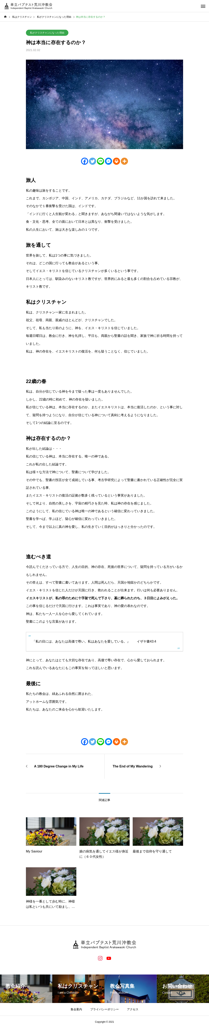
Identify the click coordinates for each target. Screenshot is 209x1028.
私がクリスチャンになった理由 (47, 32)
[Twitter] (92, 161)
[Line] (100, 161)
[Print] (116, 161)
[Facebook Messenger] (108, 161)
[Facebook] (84, 161)
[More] (124, 161)
